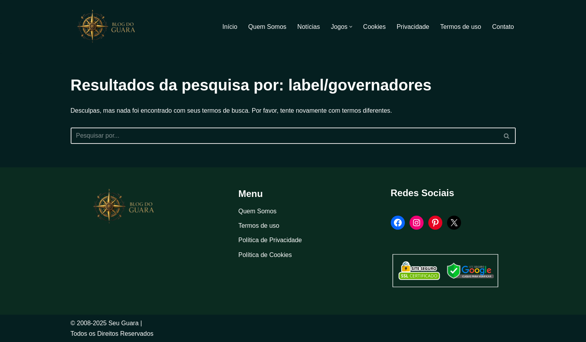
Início (230, 26)
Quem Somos (267, 26)
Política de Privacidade (270, 240)
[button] (350, 26)
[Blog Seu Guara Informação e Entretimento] (110, 26)
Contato (503, 26)
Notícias (308, 26)
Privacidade (413, 26)
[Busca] (284, 136)
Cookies (374, 26)
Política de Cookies (265, 255)
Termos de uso (460, 26)
